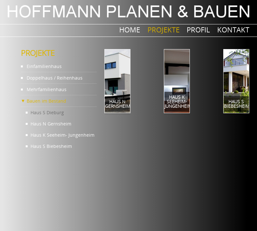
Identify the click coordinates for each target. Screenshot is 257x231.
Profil (198, 30)
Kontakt (233, 30)
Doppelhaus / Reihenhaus (55, 78)
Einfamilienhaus (44, 66)
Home (129, 30)
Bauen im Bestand (46, 101)
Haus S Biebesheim (51, 146)
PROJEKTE (163, 30)
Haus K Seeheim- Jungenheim (62, 135)
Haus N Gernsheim (51, 124)
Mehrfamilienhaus (46, 89)
